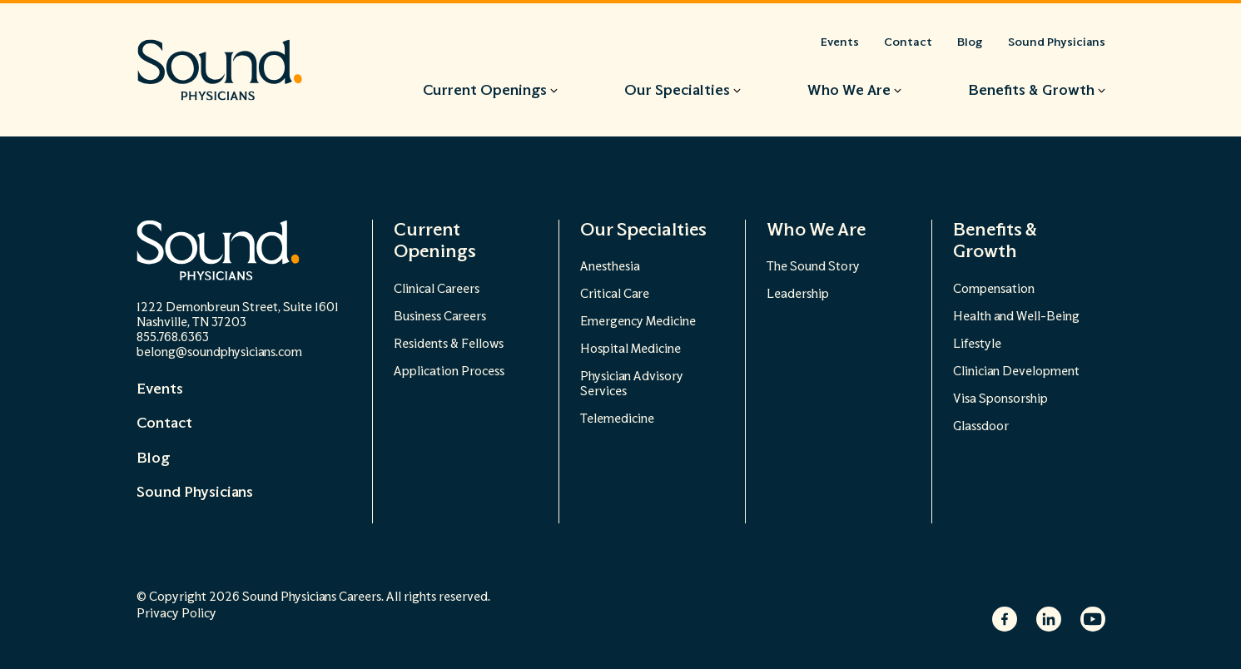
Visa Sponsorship (1000, 399)
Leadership (798, 294)
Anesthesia (610, 266)
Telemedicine (617, 419)
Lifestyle (977, 344)
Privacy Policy (176, 613)
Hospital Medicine (630, 349)
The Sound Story (813, 266)
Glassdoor (981, 426)
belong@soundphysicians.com (219, 352)
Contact (164, 423)
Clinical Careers (436, 289)
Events (160, 389)
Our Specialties (643, 230)
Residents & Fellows (449, 344)
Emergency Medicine (638, 321)
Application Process (449, 371)
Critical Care (614, 294)
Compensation (994, 289)
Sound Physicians (195, 492)
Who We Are (816, 230)
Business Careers (440, 316)
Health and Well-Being (1016, 316)
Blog (153, 458)
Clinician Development (1016, 371)
